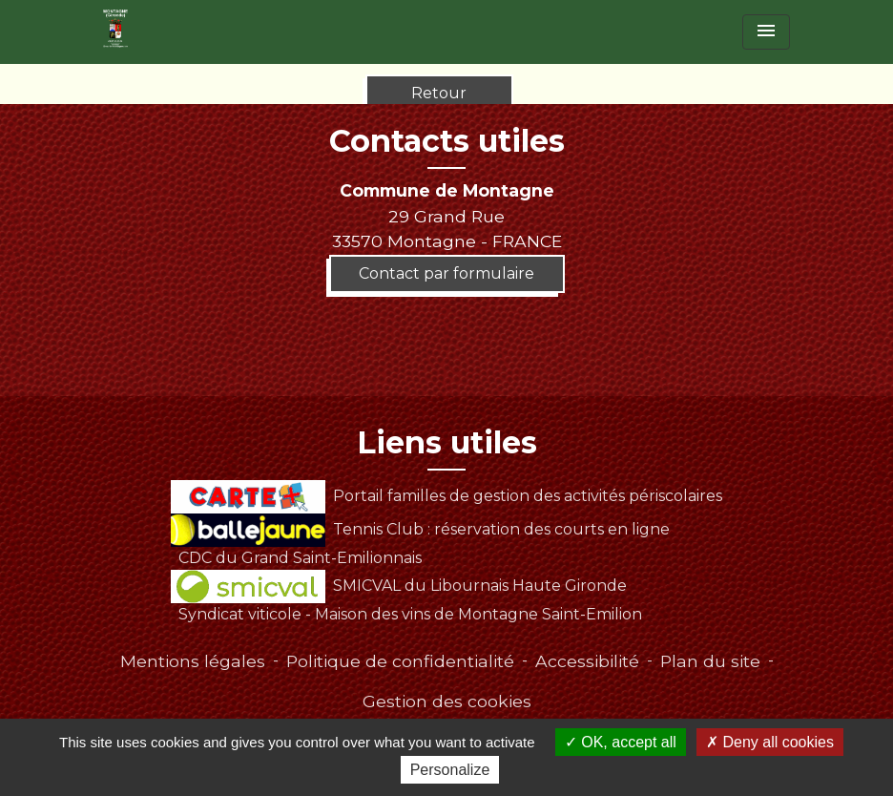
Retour (439, 93)
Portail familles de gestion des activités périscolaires (446, 496)
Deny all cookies (770, 742)
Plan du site (710, 661)
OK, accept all (620, 742)
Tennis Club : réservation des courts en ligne (420, 529)
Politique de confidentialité (400, 661)
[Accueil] (115, 29)
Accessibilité (587, 661)
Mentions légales (192, 661)
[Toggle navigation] (766, 32)
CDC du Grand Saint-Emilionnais (300, 558)
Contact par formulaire (446, 273)
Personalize (450, 770)
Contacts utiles (447, 141)
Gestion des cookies (447, 701)
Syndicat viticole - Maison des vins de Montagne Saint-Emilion (410, 614)
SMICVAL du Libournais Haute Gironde (398, 585)
